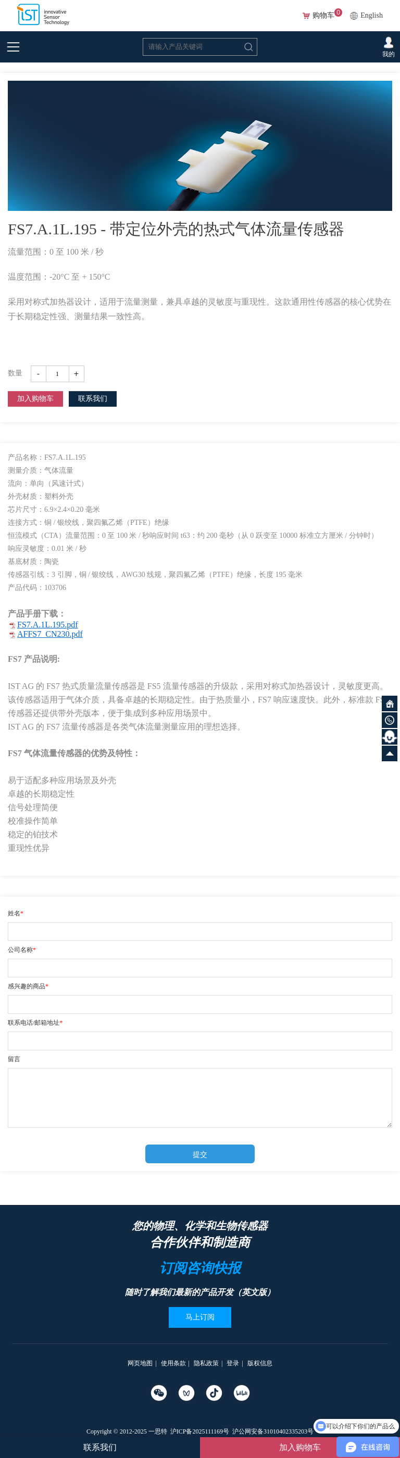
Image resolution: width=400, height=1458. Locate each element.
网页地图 (140, 1363)
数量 (15, 373)
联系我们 (92, 399)
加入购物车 (35, 399)
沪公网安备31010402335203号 (273, 1431)
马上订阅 (200, 1317)
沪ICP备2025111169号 (199, 1431)
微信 (389, 720)
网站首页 (389, 703)
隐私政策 (206, 1363)
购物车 (323, 15)
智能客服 (389, 737)
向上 (389, 753)
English (371, 15)
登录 (233, 1363)
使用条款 (173, 1363)
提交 (200, 1154)
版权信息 (259, 1363)
